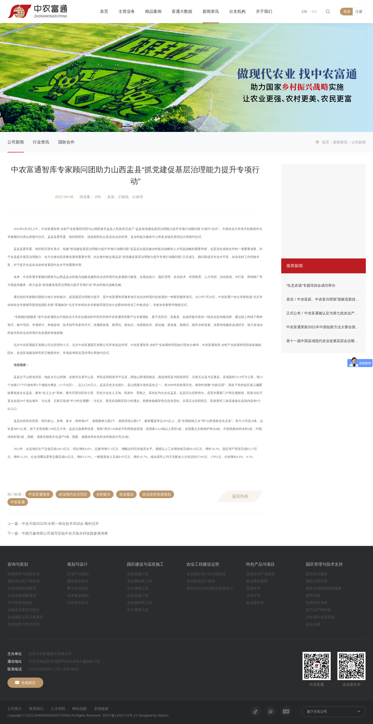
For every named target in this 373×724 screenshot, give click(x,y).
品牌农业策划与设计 (23, 610)
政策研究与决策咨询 (23, 574)
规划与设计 (77, 564)
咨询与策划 (17, 564)
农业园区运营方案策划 (25, 617)
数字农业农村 (78, 588)
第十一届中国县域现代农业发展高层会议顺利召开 (325, 341)
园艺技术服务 (316, 574)
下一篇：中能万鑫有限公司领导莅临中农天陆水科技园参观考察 (57, 533)
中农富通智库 (39, 494)
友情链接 (101, 708)
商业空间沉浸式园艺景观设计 (209, 588)
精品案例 (153, 11)
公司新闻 (15, 142)
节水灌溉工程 (137, 588)
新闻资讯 (211, 11)
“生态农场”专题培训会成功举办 (310, 285)
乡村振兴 (103, 494)
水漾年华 (253, 595)
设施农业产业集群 (260, 574)
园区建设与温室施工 (145, 564)
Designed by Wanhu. (153, 715)
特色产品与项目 (260, 564)
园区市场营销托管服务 (324, 588)
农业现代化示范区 (73, 494)
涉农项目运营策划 (320, 617)
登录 (346, 11)
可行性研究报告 (20, 603)
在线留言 (28, 683)
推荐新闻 (294, 266)
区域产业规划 (78, 574)
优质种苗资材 (316, 603)
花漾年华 (253, 588)
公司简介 (14, 708)
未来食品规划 (78, 595)
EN (313, 11)
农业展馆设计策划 (200, 581)
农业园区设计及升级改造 (206, 574)
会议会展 (313, 624)
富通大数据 (182, 11)
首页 (104, 11)
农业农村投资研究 (21, 588)
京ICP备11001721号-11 (119, 715)
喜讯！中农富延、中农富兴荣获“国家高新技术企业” (327, 299)
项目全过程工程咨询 (23, 581)
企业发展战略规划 (21, 595)
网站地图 (79, 708)
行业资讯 (41, 142)
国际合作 (66, 142)
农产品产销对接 (318, 610)
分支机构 (237, 11)
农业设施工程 (137, 574)
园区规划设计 (78, 581)
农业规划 (126, 494)
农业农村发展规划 (156, 494)
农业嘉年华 (255, 603)
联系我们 (36, 708)
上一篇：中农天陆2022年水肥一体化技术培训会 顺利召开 (53, 524)
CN (304, 11)
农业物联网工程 (139, 581)
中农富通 (18, 502)
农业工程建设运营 (202, 564)
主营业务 (126, 11)
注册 (358, 11)
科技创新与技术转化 (23, 624)
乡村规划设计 (78, 603)
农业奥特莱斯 (257, 581)
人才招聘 (58, 708)
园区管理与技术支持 (324, 564)
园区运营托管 (316, 581)
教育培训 (313, 595)
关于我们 (264, 11)
